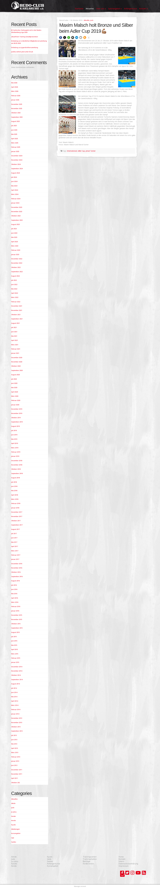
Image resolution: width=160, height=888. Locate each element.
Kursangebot (15, 833)
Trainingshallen (90, 859)
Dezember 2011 (16, 770)
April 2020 (14, 392)
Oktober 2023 (16, 216)
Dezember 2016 (16, 564)
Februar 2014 (15, 709)
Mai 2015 (14, 645)
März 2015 (14, 654)
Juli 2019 (14, 430)
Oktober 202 (15, 783)
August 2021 (15, 323)
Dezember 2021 (16, 306)
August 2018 (15, 478)
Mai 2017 (14, 542)
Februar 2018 (15, 503)
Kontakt (122, 859)
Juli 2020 (14, 379)
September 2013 (17, 731)
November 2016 (16, 568)
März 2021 (14, 345)
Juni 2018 (14, 486)
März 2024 (14, 194)
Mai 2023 (14, 237)
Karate (13, 816)
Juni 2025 (14, 130)
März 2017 (14, 551)
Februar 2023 (15, 250)
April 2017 (14, 546)
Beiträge (86, 861)
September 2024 (17, 168)
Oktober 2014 (16, 675)
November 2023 (16, 211)
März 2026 (14, 91)
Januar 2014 (15, 714)
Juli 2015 (14, 637)
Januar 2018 (15, 508)
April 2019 (14, 443)
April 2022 (14, 293)
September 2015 (17, 628)
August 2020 (15, 375)
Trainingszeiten (90, 856)
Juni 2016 (14, 589)
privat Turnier (91, 151)
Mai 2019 (14, 439)
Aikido (13, 803)
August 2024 (15, 173)
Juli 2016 (14, 585)
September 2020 (17, 370)
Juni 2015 (14, 641)
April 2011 (14, 778)
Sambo (13, 842)
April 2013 (14, 748)
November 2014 (16, 671)
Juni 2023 (14, 233)
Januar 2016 (15, 611)
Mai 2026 (14, 83)
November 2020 (16, 362)
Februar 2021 (15, 349)
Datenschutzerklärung (128, 863)
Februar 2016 (15, 606)
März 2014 (14, 705)
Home (121, 856)
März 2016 (14, 602)
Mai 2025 (14, 134)
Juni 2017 (14, 538)
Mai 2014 (14, 697)
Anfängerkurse (53, 863)
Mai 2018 (14, 490)
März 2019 (14, 448)
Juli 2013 (14, 735)
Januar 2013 (15, 761)
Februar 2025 (15, 147)
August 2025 (15, 121)
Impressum (123, 866)
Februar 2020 (15, 400)
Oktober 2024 (16, 164)
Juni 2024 (14, 181)
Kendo (13, 820)
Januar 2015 (15, 662)
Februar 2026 (15, 96)
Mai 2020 (14, 387)
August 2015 (15, 632)
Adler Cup (81, 151)
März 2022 (14, 297)
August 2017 (15, 529)
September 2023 (17, 220)
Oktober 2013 (16, 727)
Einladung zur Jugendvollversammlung (24, 47)
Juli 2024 (14, 177)
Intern (121, 861)
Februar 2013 (15, 757)
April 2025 (14, 139)
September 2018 (17, 473)
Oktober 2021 (16, 314)
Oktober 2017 (16, 521)
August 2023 (15, 224)
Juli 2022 (14, 280)
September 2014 (17, 679)
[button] (60, 37)
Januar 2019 (15, 456)
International (72, 151)
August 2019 (15, 426)
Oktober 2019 (16, 418)
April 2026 (14, 87)
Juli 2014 (14, 688)
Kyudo (13, 825)
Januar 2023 (15, 254)
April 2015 (14, 649)
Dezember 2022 (16, 259)
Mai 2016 (14, 594)
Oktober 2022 (16, 267)
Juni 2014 (14, 692)
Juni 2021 (14, 332)
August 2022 (15, 276)
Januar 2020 (15, 405)
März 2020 (14, 396)
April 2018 (14, 495)
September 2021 (17, 319)
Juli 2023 (14, 229)
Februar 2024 (15, 199)
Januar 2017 (15, 559)
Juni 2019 (14, 435)
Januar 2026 (15, 100)
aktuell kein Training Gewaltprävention (24, 37)
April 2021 (14, 340)
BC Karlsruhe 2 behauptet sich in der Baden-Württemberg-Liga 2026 (26, 31)
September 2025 (17, 117)
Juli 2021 (14, 327)
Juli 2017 (14, 533)
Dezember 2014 (16, 667)
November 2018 (16, 465)
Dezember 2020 (16, 357)
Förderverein (88, 863)
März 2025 (14, 143)
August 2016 (15, 581)
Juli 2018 (14, 482)
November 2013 (16, 722)
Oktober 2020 (16, 366)
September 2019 (17, 422)
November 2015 (16, 619)
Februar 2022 (15, 302)
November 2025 (16, 108)
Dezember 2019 (16, 409)
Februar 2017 (15, 555)
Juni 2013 (14, 740)
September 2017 (17, 525)
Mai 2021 (14, 336)
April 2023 (14, 242)
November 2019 (16, 413)
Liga (12, 838)
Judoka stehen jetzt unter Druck (22, 52)
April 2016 (14, 598)
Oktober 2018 (16, 469)
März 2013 (14, 752)
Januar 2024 (15, 203)
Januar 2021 (15, 353)
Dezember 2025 (16, 104)
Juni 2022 (14, 284)
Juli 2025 (14, 126)
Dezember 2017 (16, 512)
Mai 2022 (14, 289)
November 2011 (16, 774)
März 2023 (14, 246)
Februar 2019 (15, 452)
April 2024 (14, 190)
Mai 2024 (14, 186)
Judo (91, 20)
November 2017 (16, 516)
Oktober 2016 (16, 572)
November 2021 (16, 310)
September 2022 (17, 272)
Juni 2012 (14, 765)
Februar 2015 (15, 658)
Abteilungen (15, 829)
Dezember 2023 (16, 207)
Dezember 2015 (16, 615)
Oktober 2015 (16, 624)
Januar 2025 (15, 151)
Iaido (49, 859)
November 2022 (16, 263)
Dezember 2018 (16, 461)
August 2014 (15, 684)
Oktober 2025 (16, 113)
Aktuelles (86, 20)
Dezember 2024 (16, 156)
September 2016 (17, 576)
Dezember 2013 (16, 718)
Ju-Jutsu (14, 812)
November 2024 (16, 160)
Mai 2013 (14, 744)
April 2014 (14, 701)
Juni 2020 (14, 383)
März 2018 (14, 499)
